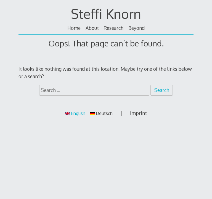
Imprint (138, 113)
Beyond (136, 28)
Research (113, 28)
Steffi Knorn (106, 13)
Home (74, 28)
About (92, 28)
